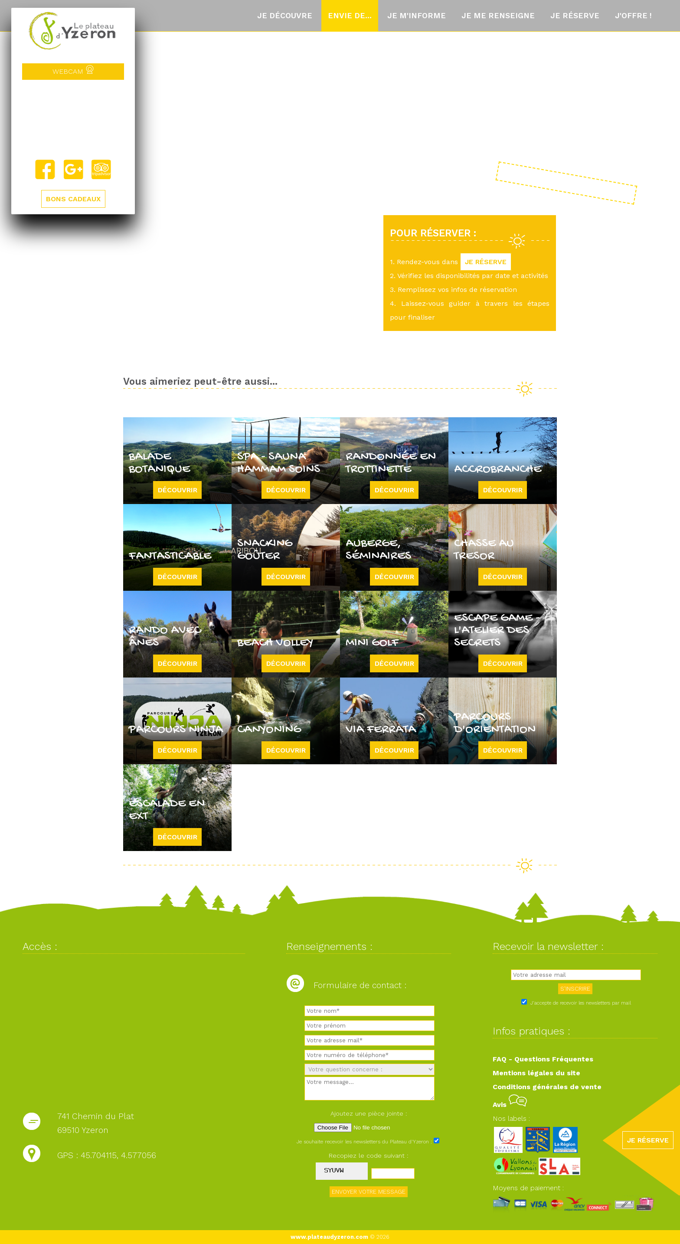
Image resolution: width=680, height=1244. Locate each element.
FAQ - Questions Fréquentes (543, 1059)
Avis (510, 1104)
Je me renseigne (498, 15)
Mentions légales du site (536, 1073)
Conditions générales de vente (547, 1087)
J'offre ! (633, 15)
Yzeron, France (73, 119)
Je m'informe (416, 15)
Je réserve (574, 15)
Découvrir (177, 490)
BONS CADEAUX (73, 199)
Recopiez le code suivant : (369, 1155)
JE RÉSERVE (486, 262)
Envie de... (350, 15)
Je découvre (284, 15)
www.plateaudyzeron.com (329, 1237)
